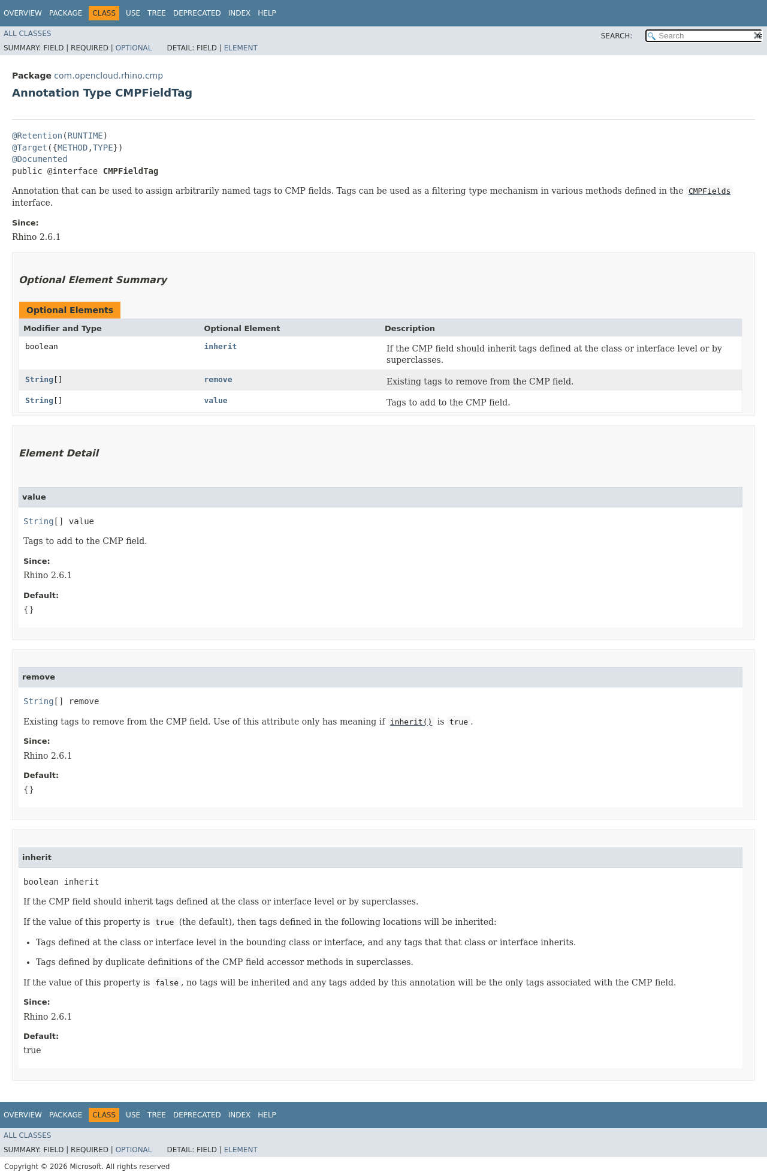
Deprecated (197, 13)
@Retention (37, 135)
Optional (134, 48)
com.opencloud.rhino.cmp (108, 75)
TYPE (103, 147)
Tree (156, 13)
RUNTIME (85, 135)
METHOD (73, 147)
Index (239, 13)
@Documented (40, 159)
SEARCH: (617, 36)
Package (65, 13)
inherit (220, 346)
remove (218, 379)
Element (241, 48)
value (216, 400)
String (39, 379)
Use (133, 13)
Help (267, 13)
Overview (23, 13)
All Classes (27, 33)
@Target (29, 147)
